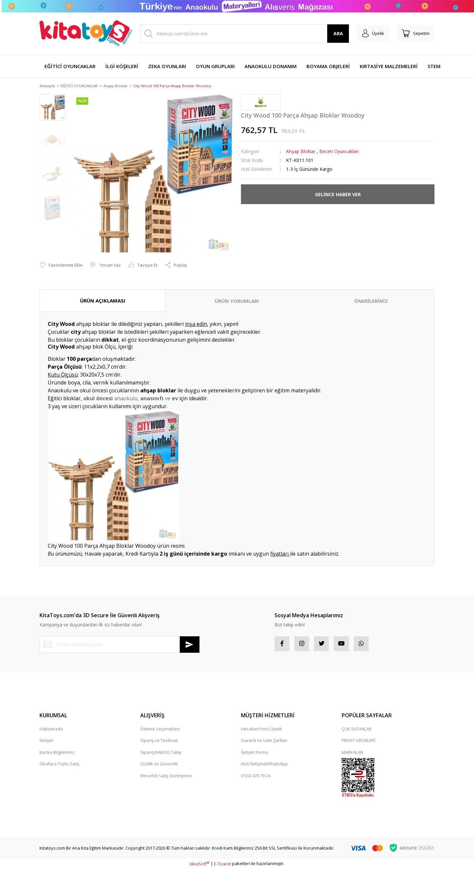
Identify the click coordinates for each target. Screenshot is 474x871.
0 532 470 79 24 (255, 777)
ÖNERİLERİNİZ (371, 301)
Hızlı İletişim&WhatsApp (264, 766)
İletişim (46, 743)
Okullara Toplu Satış (59, 766)
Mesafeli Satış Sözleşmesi (166, 777)
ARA (332, 33)
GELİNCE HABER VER (338, 195)
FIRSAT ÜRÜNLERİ (359, 743)
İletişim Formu (254, 754)
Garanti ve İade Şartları (264, 743)
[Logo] (86, 33)
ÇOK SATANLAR (357, 731)
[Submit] (189, 645)
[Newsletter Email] (119, 645)
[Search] (241, 33)
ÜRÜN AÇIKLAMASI (102, 301)
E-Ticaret (222, 866)
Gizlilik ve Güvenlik (159, 766)
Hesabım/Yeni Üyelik (261, 731)
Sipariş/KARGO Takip (161, 754)
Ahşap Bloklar (300, 152)
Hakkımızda (51, 731)
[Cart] (414, 33)
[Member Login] (368, 33)
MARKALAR (352, 754)
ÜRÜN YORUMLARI (237, 301)
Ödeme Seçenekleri (160, 731)
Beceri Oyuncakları (339, 152)
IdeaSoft (199, 866)
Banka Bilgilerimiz (57, 754)
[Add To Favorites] (61, 265)
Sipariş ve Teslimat (158, 743)
